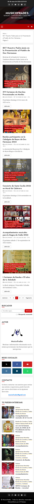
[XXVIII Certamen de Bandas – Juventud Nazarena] (8, 482)
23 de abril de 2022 (20, 282)
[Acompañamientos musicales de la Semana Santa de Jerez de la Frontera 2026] (8, 440)
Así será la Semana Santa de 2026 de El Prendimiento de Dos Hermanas (23, 429)
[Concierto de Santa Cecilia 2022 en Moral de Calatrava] (17, 170)
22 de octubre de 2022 (22, 191)
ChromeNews (12, 502)
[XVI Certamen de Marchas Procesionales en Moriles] (17, 76)
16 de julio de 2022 (20, 237)
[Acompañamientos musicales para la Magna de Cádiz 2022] (17, 217)
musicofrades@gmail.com (17, 395)
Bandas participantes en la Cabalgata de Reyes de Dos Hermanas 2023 (14, 139)
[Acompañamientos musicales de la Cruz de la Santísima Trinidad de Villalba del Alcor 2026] (8, 412)
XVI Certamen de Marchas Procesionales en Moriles (14, 93)
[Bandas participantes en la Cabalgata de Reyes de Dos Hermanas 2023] (17, 121)
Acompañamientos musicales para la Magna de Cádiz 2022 (15, 233)
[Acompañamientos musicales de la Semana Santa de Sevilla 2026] (8, 468)
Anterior (5, 298)
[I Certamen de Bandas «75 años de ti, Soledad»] (17, 261)
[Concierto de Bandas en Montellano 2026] (8, 454)
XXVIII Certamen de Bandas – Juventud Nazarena (23, 488)
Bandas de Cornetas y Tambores (14, 83)
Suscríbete (31, 26)
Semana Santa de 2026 (26, 423)
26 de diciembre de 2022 (22, 144)
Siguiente (29, 298)
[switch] (17, 314)
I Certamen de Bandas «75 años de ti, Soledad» (16, 278)
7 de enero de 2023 (20, 97)
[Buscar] (28, 311)
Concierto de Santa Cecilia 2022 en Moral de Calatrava (17, 187)
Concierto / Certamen (11, 86)
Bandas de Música (10, 130)
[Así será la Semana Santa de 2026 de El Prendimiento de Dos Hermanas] (8, 426)
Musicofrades (17, 13)
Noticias (7, 81)
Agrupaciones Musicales (18, 81)
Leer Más (7, 106)
